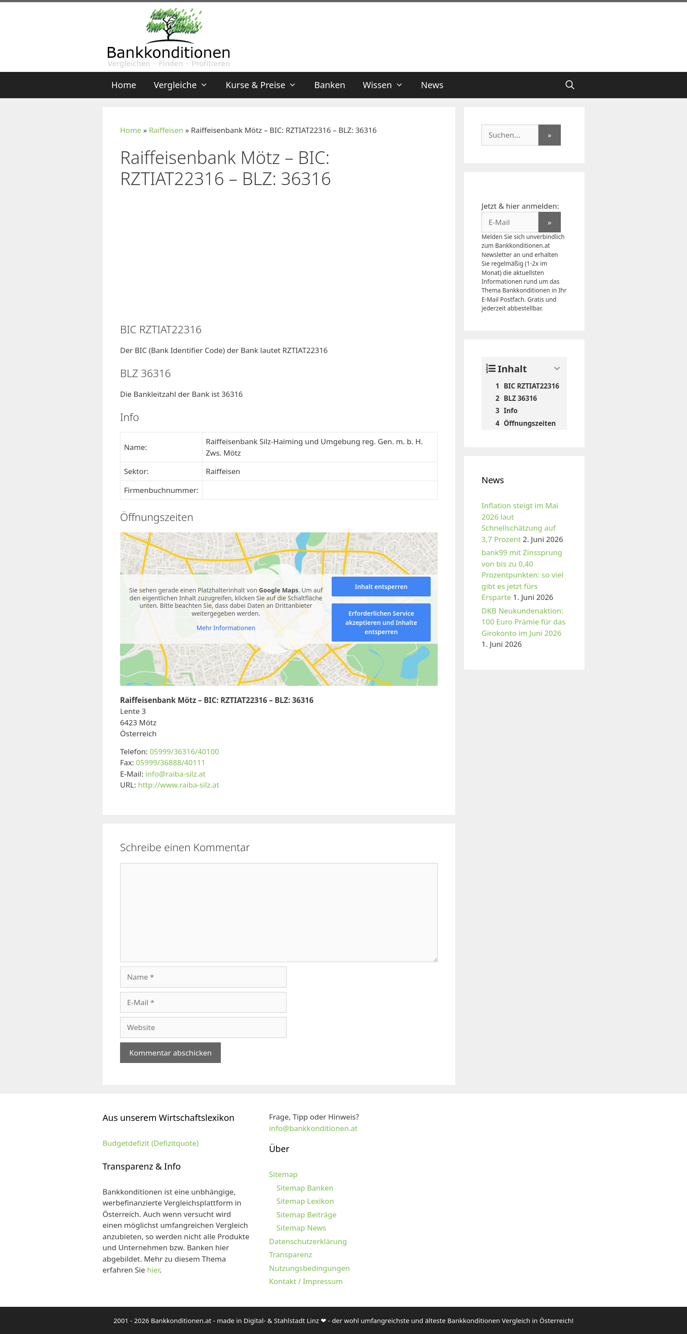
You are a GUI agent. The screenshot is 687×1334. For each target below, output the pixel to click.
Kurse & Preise (265, 85)
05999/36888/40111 (170, 762)
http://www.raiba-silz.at (179, 785)
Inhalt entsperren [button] (381, 586)
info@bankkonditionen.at (313, 1128)
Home (123, 85)
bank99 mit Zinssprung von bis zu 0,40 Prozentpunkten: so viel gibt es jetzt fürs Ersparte (522, 574)
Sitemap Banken (304, 1188)
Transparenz (290, 1254)
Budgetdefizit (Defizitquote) (150, 1143)
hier (153, 1270)
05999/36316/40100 (184, 751)
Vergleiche (185, 85)
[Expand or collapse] (557, 368)
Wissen (387, 85)
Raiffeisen (166, 130)
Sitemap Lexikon (305, 1201)
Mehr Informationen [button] (225, 628)
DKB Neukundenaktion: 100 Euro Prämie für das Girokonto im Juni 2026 (524, 622)
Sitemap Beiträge (306, 1214)
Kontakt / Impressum (306, 1281)
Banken (329, 85)
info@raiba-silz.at (175, 774)
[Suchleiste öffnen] (570, 85)
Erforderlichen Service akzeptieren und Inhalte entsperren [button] (381, 622)
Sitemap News (301, 1228)
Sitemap (283, 1174)
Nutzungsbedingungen (309, 1268)
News (432, 85)
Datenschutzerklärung (308, 1241)
